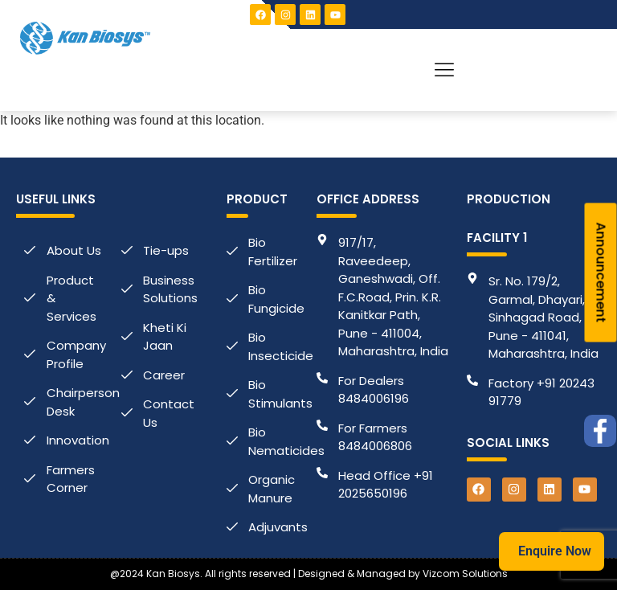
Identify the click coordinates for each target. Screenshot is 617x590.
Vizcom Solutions (465, 573)
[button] (444, 70)
